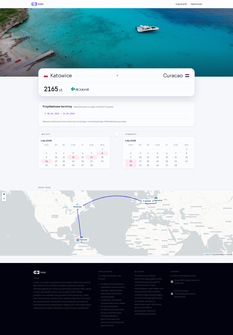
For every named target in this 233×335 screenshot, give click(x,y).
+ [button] (4, 194)
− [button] (4, 199)
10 (56, 157)
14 (91, 157)
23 (46, 165)
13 (82, 157)
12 (73, 157)
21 (91, 161)
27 (82, 165)
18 (64, 161)
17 (56, 161)
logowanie (181, 4)
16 (46, 161)
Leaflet (206, 254)
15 (102, 157)
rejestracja (196, 4)
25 (64, 165)
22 (102, 161)
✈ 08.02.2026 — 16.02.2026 (59, 113)
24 (56, 165)
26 (73, 165)
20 (82, 161)
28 (91, 165)
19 (73, 161)
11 (64, 157)
